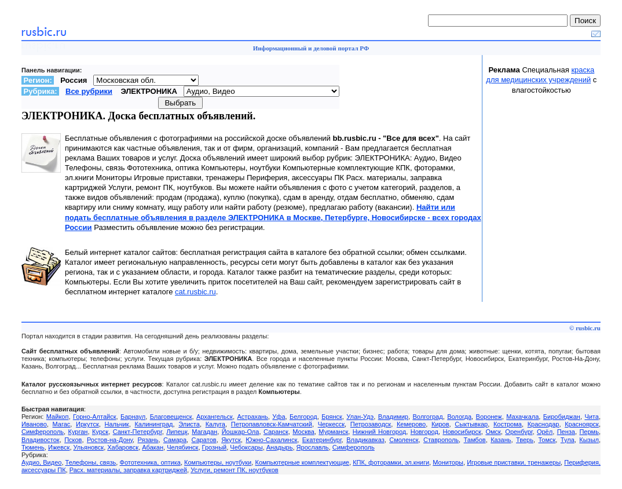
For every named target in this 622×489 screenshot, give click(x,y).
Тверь (524, 439)
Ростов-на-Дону (110, 439)
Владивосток (40, 439)
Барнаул (132, 416)
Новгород (424, 431)
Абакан (152, 447)
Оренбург (518, 431)
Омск (492, 431)
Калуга (215, 424)
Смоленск (403, 439)
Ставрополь (441, 439)
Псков (73, 439)
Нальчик (117, 424)
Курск (100, 431)
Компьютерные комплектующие (302, 462)
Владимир (393, 416)
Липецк (177, 431)
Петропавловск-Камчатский (271, 424)
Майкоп (57, 416)
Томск (546, 439)
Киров (440, 424)
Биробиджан (561, 416)
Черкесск (331, 424)
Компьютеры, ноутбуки (217, 462)
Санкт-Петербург (137, 431)
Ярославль (313, 447)
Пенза (566, 431)
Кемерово (411, 424)
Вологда (459, 416)
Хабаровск (122, 447)
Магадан (204, 431)
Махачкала (522, 416)
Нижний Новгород (379, 431)
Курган (78, 431)
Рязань (148, 439)
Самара (174, 439)
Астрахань (252, 416)
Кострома (507, 424)
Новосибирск (461, 431)
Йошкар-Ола (240, 431)
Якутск (231, 439)
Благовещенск (171, 416)
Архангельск (214, 416)
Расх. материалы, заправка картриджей (128, 469)
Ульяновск (89, 447)
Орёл (545, 431)
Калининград (153, 424)
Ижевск (58, 447)
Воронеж (489, 416)
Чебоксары (246, 447)
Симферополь (42, 431)
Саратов (204, 439)
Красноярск (582, 424)
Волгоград (427, 416)
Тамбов (475, 439)
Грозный (214, 447)
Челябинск (182, 447)
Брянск (331, 416)
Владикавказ (365, 439)
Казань (501, 439)
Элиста (189, 424)
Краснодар (543, 424)
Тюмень (33, 447)
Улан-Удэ (360, 416)
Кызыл (589, 439)
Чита (591, 416)
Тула (568, 439)
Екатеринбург (322, 439)
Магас (62, 424)
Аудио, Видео (41, 462)
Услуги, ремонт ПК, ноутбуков (235, 469)
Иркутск (87, 424)
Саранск (276, 431)
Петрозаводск (370, 424)
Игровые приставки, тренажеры (514, 462)
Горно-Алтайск (94, 416)
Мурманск (333, 431)
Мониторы (448, 462)
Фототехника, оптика (150, 462)
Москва (303, 431)
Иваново (34, 424)
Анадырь (279, 447)
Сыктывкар (471, 424)
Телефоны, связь (90, 462)
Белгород (303, 416)
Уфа (278, 416)
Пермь (588, 431)
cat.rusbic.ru (195, 291)
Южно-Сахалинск (271, 439)
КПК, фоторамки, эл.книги (391, 462)
